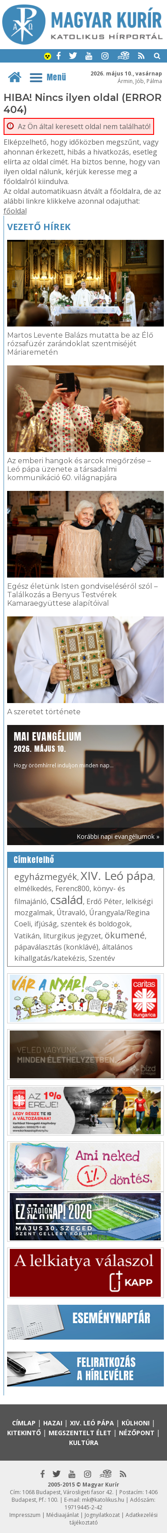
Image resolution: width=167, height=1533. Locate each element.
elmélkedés (33, 888)
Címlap (24, 1423)
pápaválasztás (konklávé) (56, 947)
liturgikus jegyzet (72, 936)
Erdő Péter (104, 901)
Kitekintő (24, 1432)
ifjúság (45, 924)
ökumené (125, 935)
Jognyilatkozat (102, 1515)
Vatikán (27, 936)
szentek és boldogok (95, 924)
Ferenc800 (72, 888)
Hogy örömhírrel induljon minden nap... (64, 749)
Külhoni (136, 1423)
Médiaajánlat (62, 1515)
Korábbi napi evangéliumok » (118, 836)
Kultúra (83, 1442)
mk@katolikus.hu (103, 1500)
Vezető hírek (38, 227)
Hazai (52, 1423)
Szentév (102, 958)
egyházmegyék (45, 877)
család (66, 900)
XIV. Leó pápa (117, 875)
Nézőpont (137, 1432)
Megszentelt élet (80, 1432)
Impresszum (25, 1515)
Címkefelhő (34, 860)
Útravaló (71, 912)
